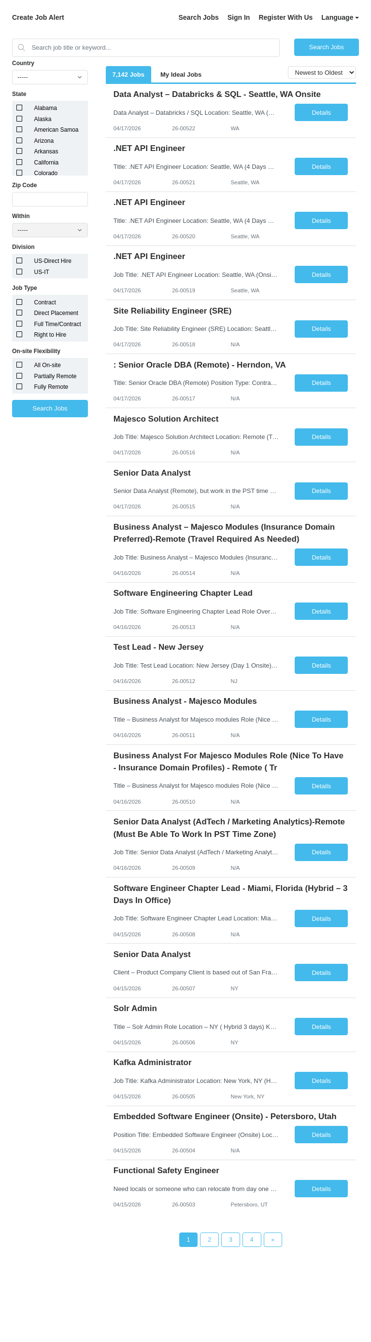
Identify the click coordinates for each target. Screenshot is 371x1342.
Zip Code (24, 185)
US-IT (41, 272)
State (19, 94)
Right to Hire (50, 334)
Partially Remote (55, 376)
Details (321, 112)
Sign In (239, 17)
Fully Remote (51, 386)
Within (21, 216)
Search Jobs (198, 17)
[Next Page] (273, 1239)
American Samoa (56, 129)
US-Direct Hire (52, 261)
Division (23, 247)
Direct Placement (56, 313)
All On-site (47, 365)
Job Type (24, 288)
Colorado (46, 173)
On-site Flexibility (36, 351)
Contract (45, 302)
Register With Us (285, 17)
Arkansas (46, 151)
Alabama (45, 108)
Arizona (44, 140)
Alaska (43, 119)
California (46, 162)
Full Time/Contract (57, 324)
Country (23, 63)
